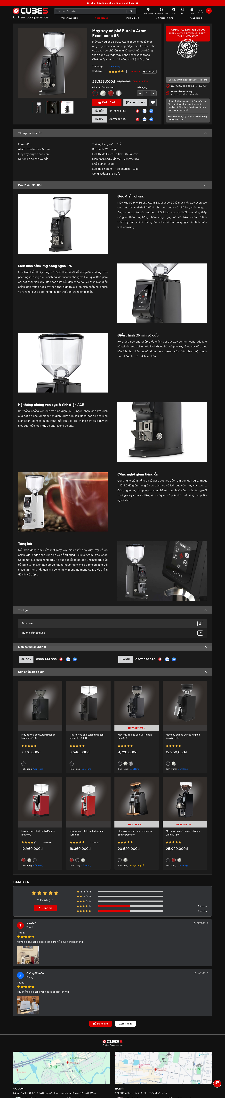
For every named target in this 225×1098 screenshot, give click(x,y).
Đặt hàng (106, 102)
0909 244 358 (117, 111)
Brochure (27, 623)
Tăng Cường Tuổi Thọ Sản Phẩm (190, 93)
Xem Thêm (125, 1024)
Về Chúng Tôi (164, 18)
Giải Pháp (196, 18)
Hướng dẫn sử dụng (33, 632)
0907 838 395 (117, 119)
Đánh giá (149, 71)
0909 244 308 (175, 120)
